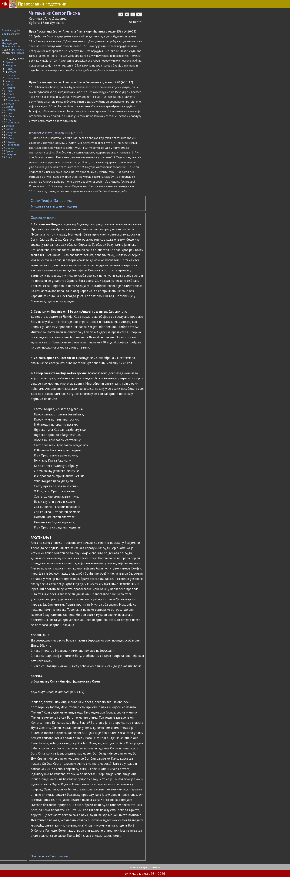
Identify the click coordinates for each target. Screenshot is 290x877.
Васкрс (6, 33)
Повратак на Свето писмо (49, 856)
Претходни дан (11, 46)
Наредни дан (10, 43)
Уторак (10, 81)
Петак (9, 68)
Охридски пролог (44, 217)
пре (13, 49)
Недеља (10, 75)
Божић (5, 30)
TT (139, 14)
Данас (7, 40)
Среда (9, 62)
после (20, 49)
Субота (12, 72)
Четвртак (11, 65)
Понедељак (12, 78)
